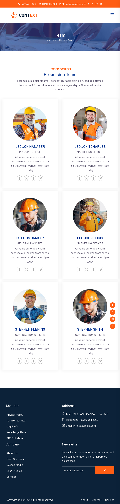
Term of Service (15, 420)
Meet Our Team (15, 457)
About (84, 498)
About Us (12, 451)
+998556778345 (26, 3)
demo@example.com (50, 3)
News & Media (14, 463)
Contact (11, 475)
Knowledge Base (16, 431)
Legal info (12, 425)
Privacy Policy (14, 414)
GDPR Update (14, 437)
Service (109, 498)
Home (62, 40)
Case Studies (14, 469)
